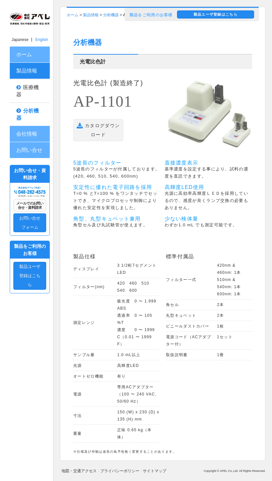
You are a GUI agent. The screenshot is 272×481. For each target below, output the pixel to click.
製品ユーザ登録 (216, 14)
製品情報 (26, 70)
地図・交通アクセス (79, 471)
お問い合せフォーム (29, 223)
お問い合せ (29, 150)
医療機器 (27, 91)
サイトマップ (154, 471)
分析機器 (27, 114)
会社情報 (26, 134)
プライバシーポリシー (119, 471)
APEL (223, 471)
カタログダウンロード (98, 130)
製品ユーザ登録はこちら (29, 275)
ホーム (24, 54)
